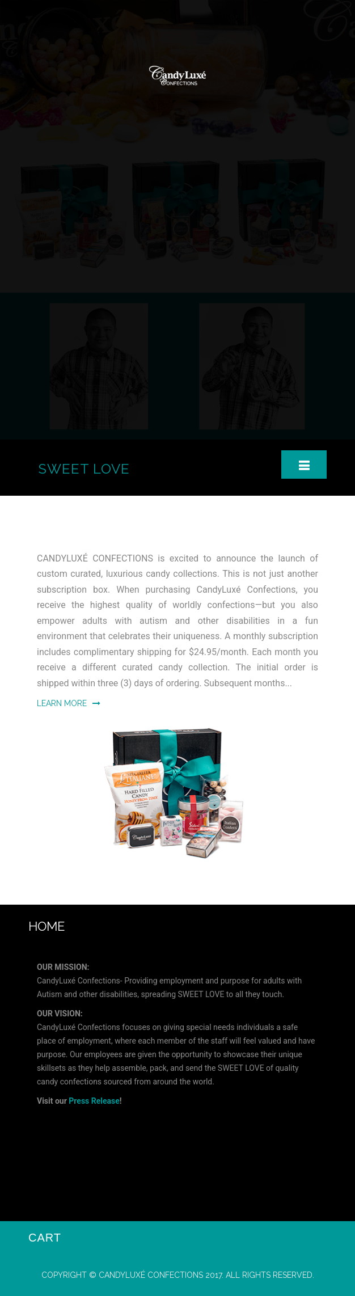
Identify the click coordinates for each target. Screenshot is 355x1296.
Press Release (94, 1100)
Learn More (68, 703)
